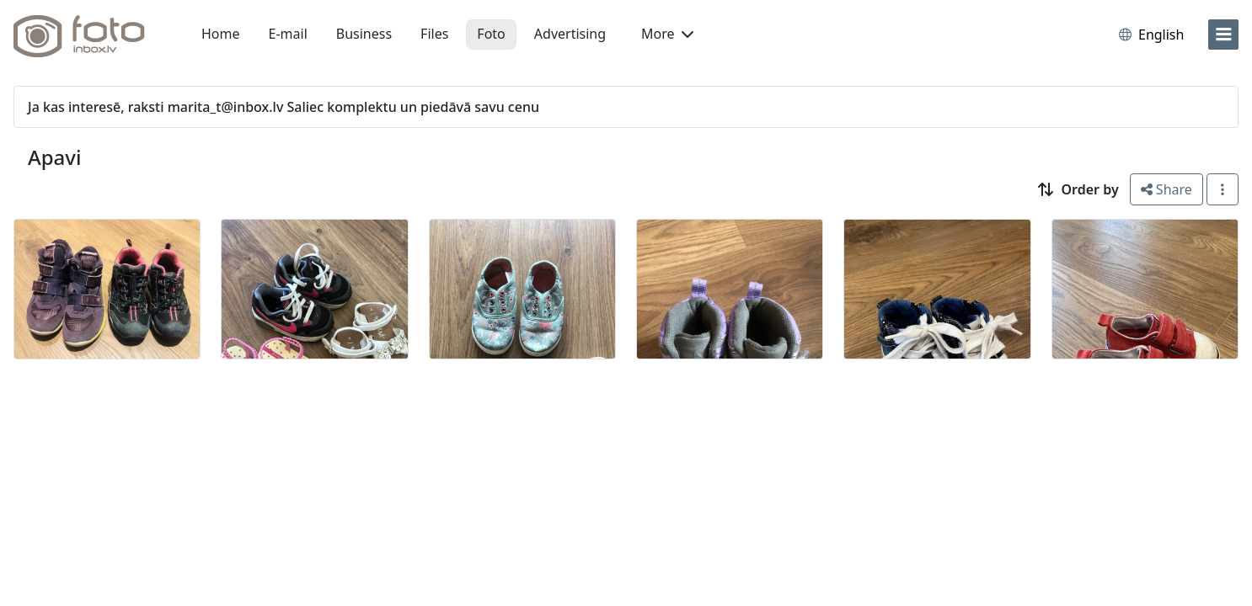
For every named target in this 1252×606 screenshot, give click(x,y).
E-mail (288, 33)
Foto (491, 33)
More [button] (667, 33)
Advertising (570, 33)
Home (220, 33)
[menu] (1223, 34)
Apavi (54, 157)
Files (434, 33)
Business (364, 33)
